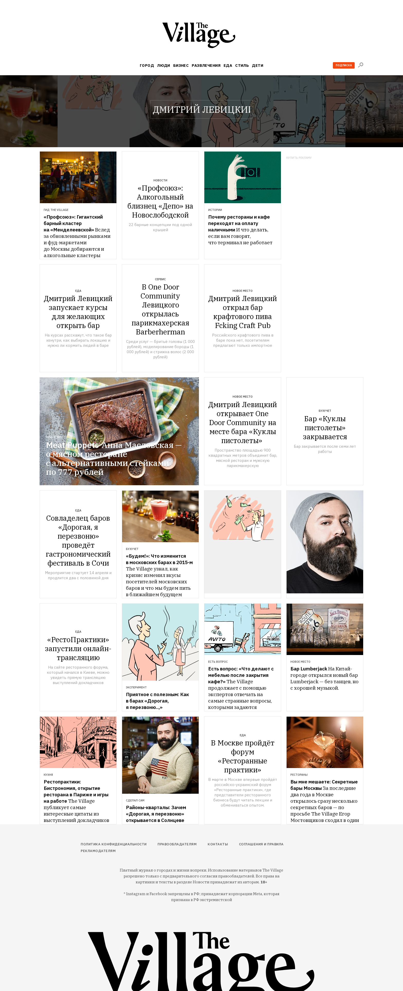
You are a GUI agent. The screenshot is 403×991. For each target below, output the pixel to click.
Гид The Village (56, 210)
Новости (160, 180)
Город (147, 65)
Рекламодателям (98, 851)
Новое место (243, 291)
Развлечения (206, 65)
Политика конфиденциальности (114, 844)
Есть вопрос (218, 661)
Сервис (160, 279)
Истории (215, 210)
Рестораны (299, 775)
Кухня (48, 775)
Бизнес (181, 65)
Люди (163, 65)
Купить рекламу (299, 157)
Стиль (242, 65)
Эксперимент (136, 687)
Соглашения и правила (261, 844)
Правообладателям (177, 844)
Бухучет (325, 411)
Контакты (218, 844)
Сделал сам (135, 800)
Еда (228, 65)
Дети (257, 65)
